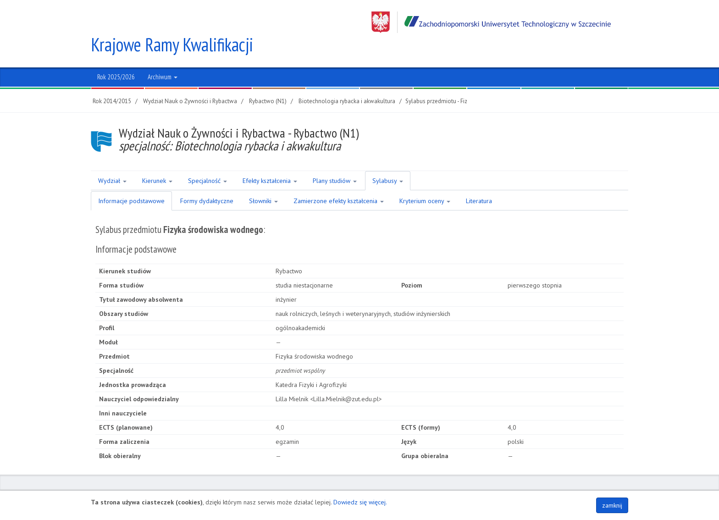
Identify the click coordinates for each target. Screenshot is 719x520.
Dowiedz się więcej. (360, 502)
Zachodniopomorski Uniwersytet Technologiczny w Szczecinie (491, 22)
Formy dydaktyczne (206, 179)
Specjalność (207, 159)
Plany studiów (335, 159)
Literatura (479, 179)
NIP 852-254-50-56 (373, 486)
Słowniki (263, 179)
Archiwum (162, 55)
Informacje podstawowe (131, 179)
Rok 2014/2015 (112, 79)
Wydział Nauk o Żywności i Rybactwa (190, 79)
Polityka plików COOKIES (594, 486)
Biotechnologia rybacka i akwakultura (347, 79)
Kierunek (157, 159)
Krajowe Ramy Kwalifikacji (172, 22)
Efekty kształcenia (270, 159)
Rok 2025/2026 (116, 55)
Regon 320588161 (428, 486)
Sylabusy (387, 159)
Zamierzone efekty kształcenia (338, 179)
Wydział (112, 159)
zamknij (612, 505)
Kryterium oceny (424, 179)
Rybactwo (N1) (268, 79)
